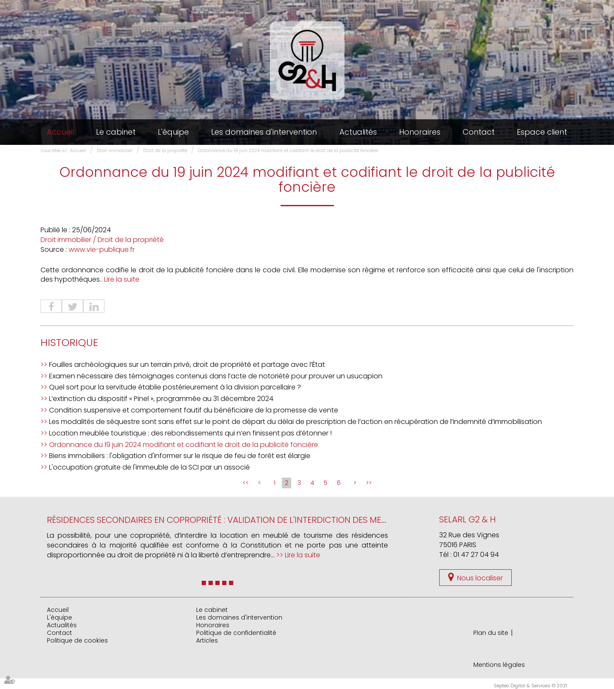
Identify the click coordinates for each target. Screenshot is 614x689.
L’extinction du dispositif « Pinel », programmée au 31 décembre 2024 (161, 399)
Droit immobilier (115, 150)
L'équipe (173, 132)
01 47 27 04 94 (476, 554)
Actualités (358, 132)
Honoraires (419, 132)
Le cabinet (116, 132)
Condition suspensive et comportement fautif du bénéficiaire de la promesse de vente (193, 410)
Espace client (542, 132)
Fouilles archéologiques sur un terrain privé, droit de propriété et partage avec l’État (187, 364)
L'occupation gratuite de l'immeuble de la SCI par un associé (149, 467)
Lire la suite (121, 279)
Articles (207, 640)
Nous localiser (480, 578)
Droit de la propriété (165, 150)
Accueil (60, 132)
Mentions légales (499, 664)
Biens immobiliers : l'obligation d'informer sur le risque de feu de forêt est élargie (179, 456)
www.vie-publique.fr (102, 249)
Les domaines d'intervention (264, 132)
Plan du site (490, 632)
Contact (479, 132)
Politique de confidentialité (236, 632)
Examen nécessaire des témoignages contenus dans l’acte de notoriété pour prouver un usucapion (215, 376)
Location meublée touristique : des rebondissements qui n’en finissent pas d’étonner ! (190, 433)
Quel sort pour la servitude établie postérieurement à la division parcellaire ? (175, 387)
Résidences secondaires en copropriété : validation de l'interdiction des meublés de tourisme (253, 520)
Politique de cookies (77, 640)
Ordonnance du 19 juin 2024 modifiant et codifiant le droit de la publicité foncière (288, 150)
